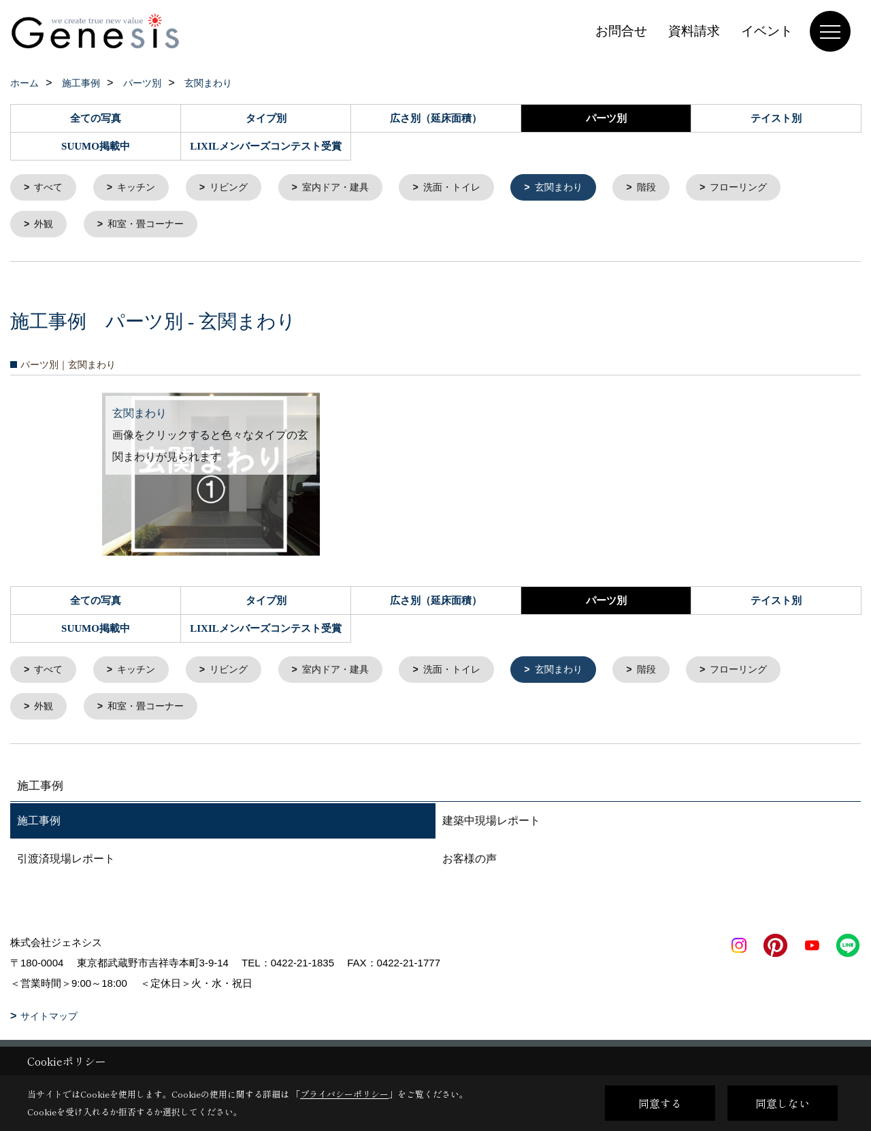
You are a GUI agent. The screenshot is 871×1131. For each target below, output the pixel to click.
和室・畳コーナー (151, 226)
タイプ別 (266, 118)
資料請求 (694, 31)
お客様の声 (469, 864)
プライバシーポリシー (344, 1093)
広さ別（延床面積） (436, 118)
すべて (50, 188)
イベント (767, 31)
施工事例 (39, 826)
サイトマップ (49, 1021)
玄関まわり (580, 188)
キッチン (140, 188)
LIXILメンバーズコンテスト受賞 (266, 146)
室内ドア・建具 (348, 188)
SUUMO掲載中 (95, 146)
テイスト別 (776, 118)
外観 (45, 226)
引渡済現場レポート (66, 864)
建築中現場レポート (491, 826)
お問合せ (621, 31)
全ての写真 (95, 118)
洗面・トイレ (469, 188)
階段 (671, 188)
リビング (236, 188)
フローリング (767, 188)
